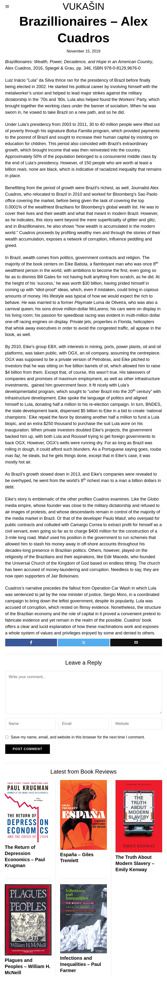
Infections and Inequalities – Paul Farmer (80, 964)
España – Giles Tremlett (77, 857)
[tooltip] (31, 642)
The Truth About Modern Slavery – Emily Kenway (134, 863)
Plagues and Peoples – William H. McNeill (27, 966)
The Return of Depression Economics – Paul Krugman (25, 856)
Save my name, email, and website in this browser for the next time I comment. (78, 737)
